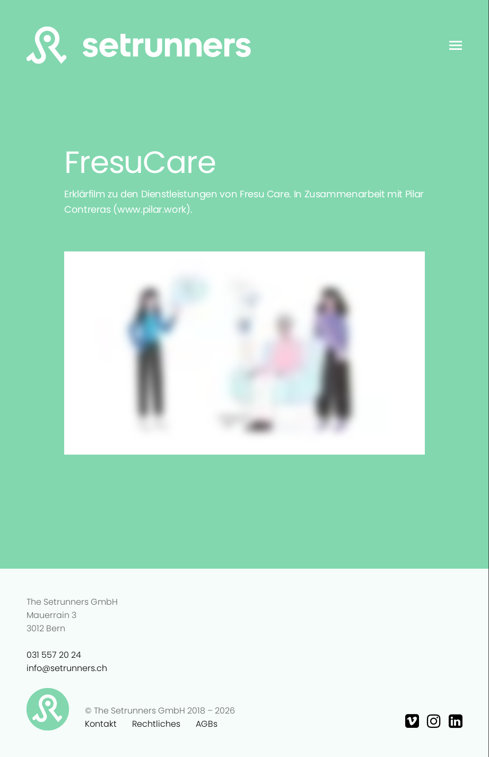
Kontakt (101, 724)
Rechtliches (156, 724)
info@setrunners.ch (67, 668)
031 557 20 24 (54, 655)
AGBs (206, 724)
